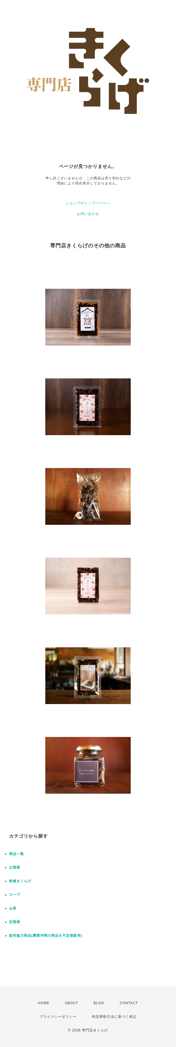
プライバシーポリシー (58, 1017)
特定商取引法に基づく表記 (114, 1017)
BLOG (99, 1003)
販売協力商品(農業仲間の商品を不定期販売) (45, 936)
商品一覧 (16, 854)
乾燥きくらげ (20, 881)
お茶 (13, 908)
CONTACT (129, 1003)
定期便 (14, 922)
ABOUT (71, 1003)
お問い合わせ (88, 214)
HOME (44, 1003)
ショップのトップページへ (88, 203)
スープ (14, 895)
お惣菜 (14, 867)
